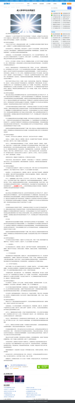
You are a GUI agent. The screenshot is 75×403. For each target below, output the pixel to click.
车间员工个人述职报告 (9, 389)
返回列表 (9, 399)
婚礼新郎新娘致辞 (56, 34)
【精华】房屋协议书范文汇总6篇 (33, 394)
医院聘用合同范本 (8, 393)
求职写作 (35, 3)
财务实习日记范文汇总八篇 (10, 391)
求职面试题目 (34, 0)
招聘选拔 (40, 0)
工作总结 (62, 0)
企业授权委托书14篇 (30, 391)
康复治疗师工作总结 (30, 396)
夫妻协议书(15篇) (56, 15)
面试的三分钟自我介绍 (9, 396)
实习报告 (22, 0)
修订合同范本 (55, 41)
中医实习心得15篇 (30, 387)
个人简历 (6, 0)
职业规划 (28, 0)
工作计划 (56, 0)
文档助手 (34, 401)
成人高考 (18, 7)
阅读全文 (28, 12)
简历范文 (11, 0)
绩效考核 (45, 0)
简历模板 (17, 0)
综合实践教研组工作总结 (9, 387)
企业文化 (51, 0)
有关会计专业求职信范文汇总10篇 (33, 389)
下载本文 (32, 12)
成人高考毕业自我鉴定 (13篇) (42, 399)
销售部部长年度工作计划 (31, 393)
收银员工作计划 (56, 43)
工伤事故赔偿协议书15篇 (9, 394)
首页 (28, 3)
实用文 (55, 3)
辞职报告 (67, 0)
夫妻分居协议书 (66, 18)
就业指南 (42, 3)
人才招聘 (48, 3)
